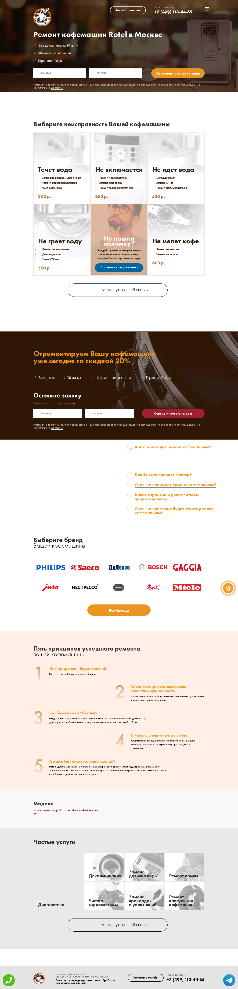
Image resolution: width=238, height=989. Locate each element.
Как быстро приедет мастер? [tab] (163, 475)
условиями (57, 88)
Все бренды (119, 610)
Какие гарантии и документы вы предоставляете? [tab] (167, 497)
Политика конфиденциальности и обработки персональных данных (86, 981)
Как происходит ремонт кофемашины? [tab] (173, 447)
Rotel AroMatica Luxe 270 (82, 810)
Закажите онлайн (127, 10)
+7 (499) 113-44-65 (173, 12)
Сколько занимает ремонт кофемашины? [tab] (175, 485)
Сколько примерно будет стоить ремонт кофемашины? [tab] (174, 511)
